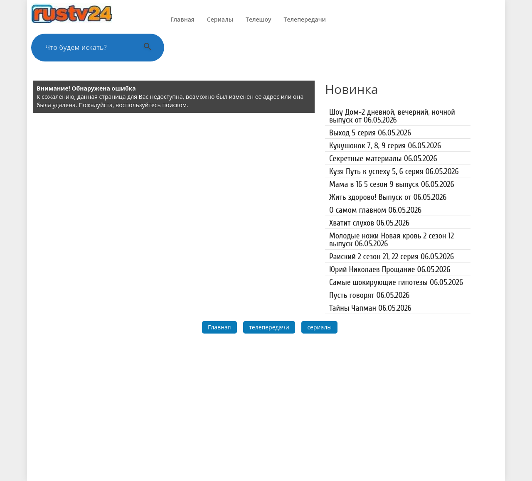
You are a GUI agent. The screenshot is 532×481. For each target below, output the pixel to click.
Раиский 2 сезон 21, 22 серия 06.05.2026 (391, 256)
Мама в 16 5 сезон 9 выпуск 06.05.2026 (391, 184)
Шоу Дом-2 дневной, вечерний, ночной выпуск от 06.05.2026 (392, 116)
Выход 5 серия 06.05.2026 (370, 132)
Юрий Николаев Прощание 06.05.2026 (389, 269)
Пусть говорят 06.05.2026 (369, 295)
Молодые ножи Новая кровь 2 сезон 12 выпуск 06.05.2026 (391, 239)
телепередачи (269, 327)
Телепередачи (305, 19)
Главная (182, 19)
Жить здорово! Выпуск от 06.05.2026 (387, 197)
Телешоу (258, 19)
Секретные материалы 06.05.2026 (383, 158)
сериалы (319, 327)
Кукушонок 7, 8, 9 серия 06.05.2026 (385, 145)
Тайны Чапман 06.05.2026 (370, 308)
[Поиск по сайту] (87, 47)
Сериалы (220, 19)
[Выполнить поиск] (147, 47)
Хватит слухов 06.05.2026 (369, 223)
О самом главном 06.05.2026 (375, 210)
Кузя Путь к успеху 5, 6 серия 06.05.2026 (394, 171)
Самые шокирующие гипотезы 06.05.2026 (396, 282)
